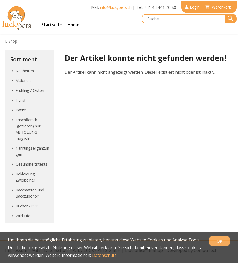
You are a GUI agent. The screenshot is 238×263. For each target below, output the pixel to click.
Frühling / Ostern (30, 90)
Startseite (51, 25)
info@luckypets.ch (116, 7)
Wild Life (23, 215)
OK (219, 241)
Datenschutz (104, 255)
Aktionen (23, 80)
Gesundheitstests (32, 164)
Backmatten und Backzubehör (30, 193)
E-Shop (11, 41)
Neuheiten (25, 70)
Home (73, 25)
